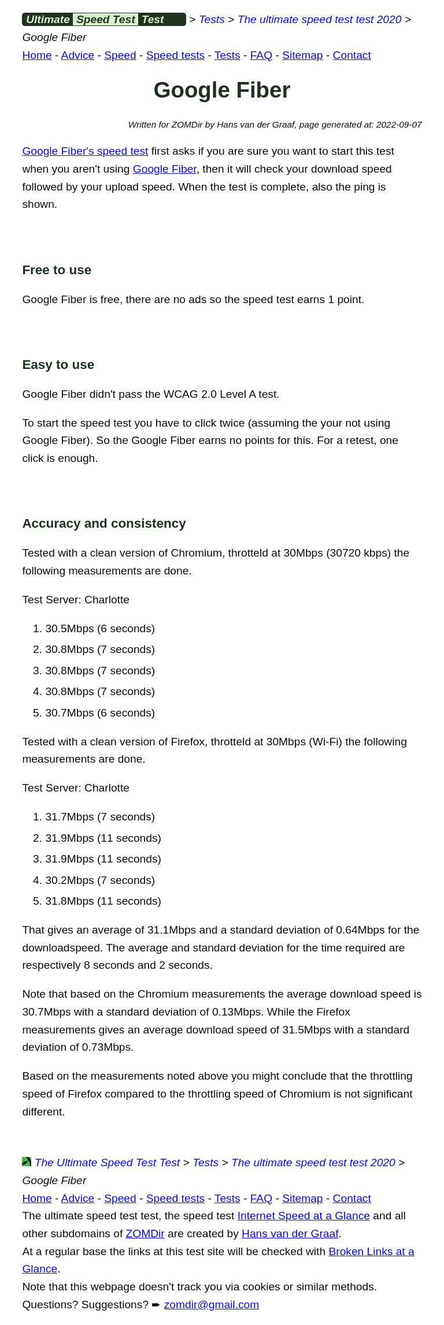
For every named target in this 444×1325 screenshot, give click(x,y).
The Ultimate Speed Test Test (101, 1162)
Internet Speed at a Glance (304, 1216)
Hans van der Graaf (290, 1233)
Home (36, 55)
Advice (78, 55)
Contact (352, 55)
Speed (120, 55)
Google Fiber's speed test (85, 151)
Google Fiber (165, 169)
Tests (212, 19)
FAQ (261, 55)
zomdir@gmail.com (211, 1304)
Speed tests (175, 55)
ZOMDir (145, 1233)
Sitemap (302, 55)
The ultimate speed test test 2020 (320, 19)
